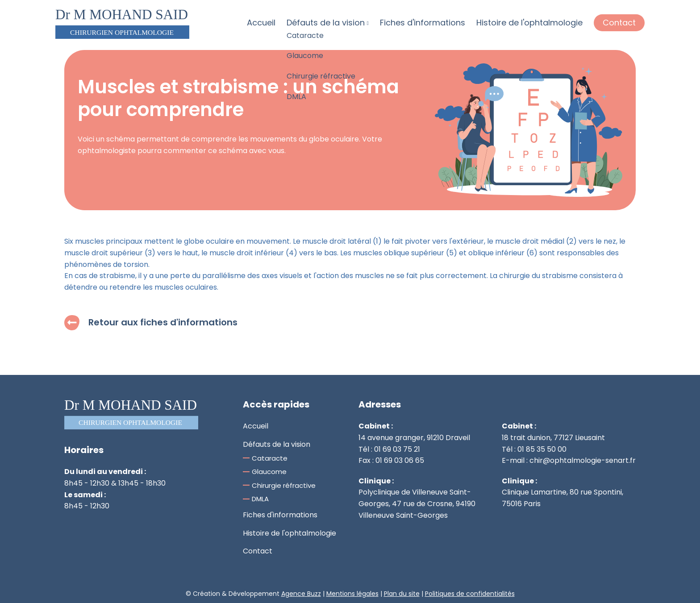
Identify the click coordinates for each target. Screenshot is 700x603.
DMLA (260, 498)
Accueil (261, 22)
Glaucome (269, 471)
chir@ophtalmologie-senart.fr (582, 460)
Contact (619, 22)
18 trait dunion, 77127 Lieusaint (553, 437)
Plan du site (402, 593)
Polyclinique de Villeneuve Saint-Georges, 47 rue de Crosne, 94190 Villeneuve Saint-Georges (416, 503)
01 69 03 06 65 (399, 460)
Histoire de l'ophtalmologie (529, 22)
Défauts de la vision (328, 22)
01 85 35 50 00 (542, 449)
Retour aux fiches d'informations (151, 322)
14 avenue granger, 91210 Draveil (414, 437)
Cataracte (270, 458)
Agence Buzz (301, 593)
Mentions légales (352, 593)
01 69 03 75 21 (397, 449)
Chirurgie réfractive (284, 485)
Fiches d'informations (422, 22)
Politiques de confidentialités (470, 593)
